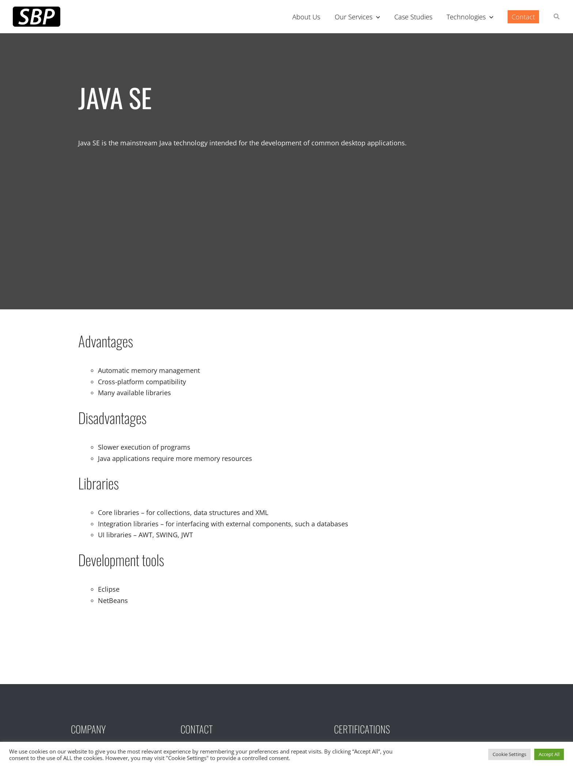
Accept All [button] (549, 754)
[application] (380, 16)
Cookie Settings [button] (509, 754)
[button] (557, 17)
